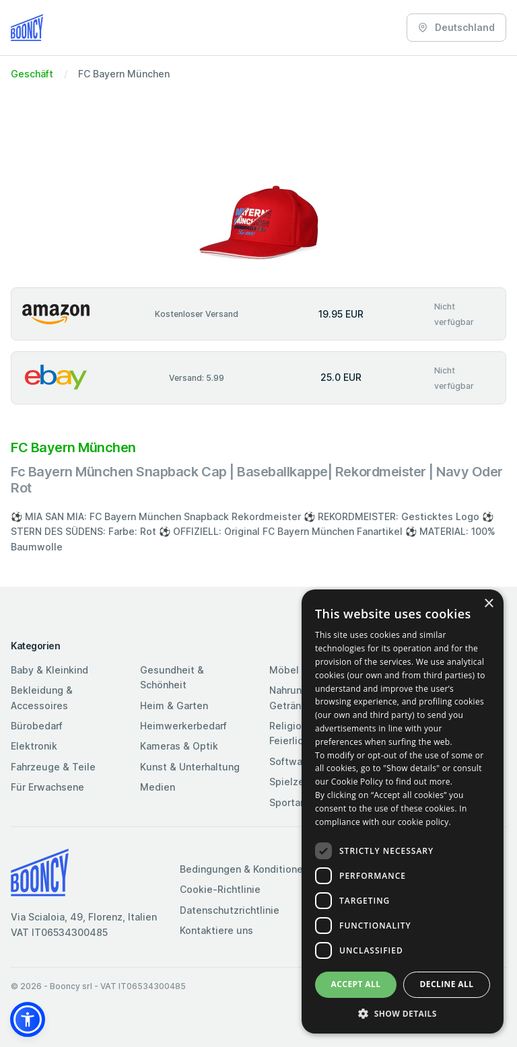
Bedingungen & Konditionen (244, 869)
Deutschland (456, 27)
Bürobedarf (37, 725)
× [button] (488, 604)
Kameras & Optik (179, 746)
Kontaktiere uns (216, 930)
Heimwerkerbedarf (183, 725)
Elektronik (34, 746)
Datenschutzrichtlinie (229, 910)
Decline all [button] (447, 984)
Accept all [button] (356, 984)
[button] (27, 1019)
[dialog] (403, 811)
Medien (157, 787)
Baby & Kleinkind (49, 670)
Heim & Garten (174, 705)
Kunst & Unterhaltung (190, 766)
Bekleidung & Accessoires (42, 697)
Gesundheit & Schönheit (172, 677)
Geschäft (32, 73)
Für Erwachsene (47, 787)
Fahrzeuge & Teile (53, 766)
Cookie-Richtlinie (220, 889)
